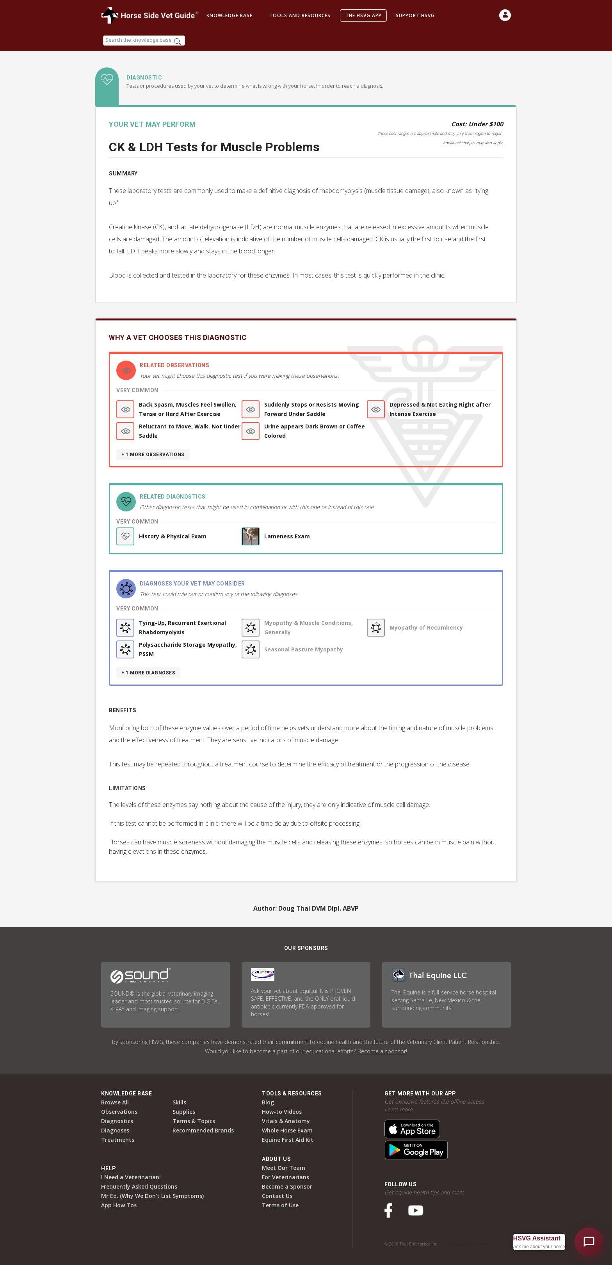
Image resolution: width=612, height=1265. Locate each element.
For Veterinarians (285, 1177)
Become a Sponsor (287, 1186)
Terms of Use (280, 1205)
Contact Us (277, 1196)
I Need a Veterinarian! (131, 1177)
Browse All (115, 1102)
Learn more (398, 1109)
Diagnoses (115, 1130)
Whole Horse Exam (287, 1130)
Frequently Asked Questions (139, 1186)
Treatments (117, 1139)
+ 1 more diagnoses (148, 672)
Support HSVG (415, 15)
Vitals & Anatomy (286, 1121)
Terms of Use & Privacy (469, 1244)
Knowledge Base (229, 15)
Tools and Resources (300, 15)
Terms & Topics (194, 1121)
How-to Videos (282, 1111)
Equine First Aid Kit (287, 1139)
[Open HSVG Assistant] (589, 1242)
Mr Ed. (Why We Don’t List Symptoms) (152, 1196)
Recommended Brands (203, 1130)
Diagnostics (117, 1121)
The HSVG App (363, 15)
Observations (119, 1111)
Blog (268, 1102)
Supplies (184, 1111)
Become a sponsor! (382, 1051)
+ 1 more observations (153, 454)
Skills (179, 1102)
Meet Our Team (283, 1167)
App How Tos (119, 1205)
